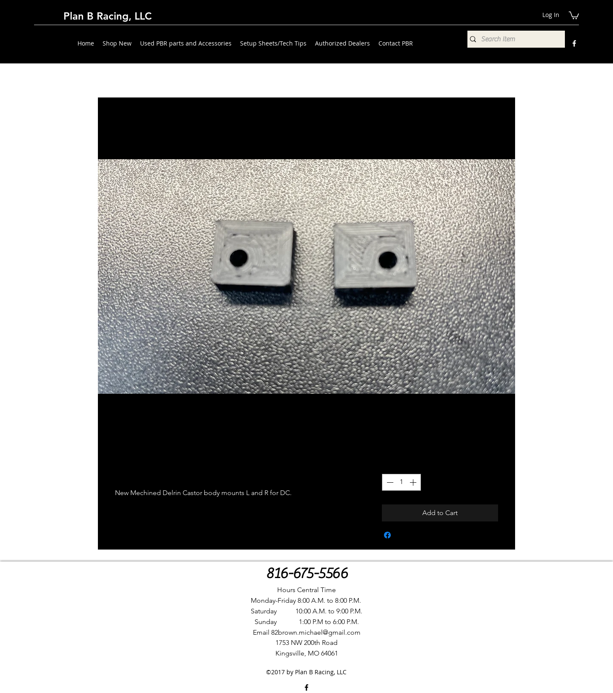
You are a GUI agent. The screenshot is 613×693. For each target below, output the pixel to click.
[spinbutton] (401, 482)
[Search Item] (514, 39)
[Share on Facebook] (387, 535)
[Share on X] (403, 535)
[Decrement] (389, 482)
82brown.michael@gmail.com (316, 632)
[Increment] (414, 482)
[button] (574, 15)
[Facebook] (574, 43)
